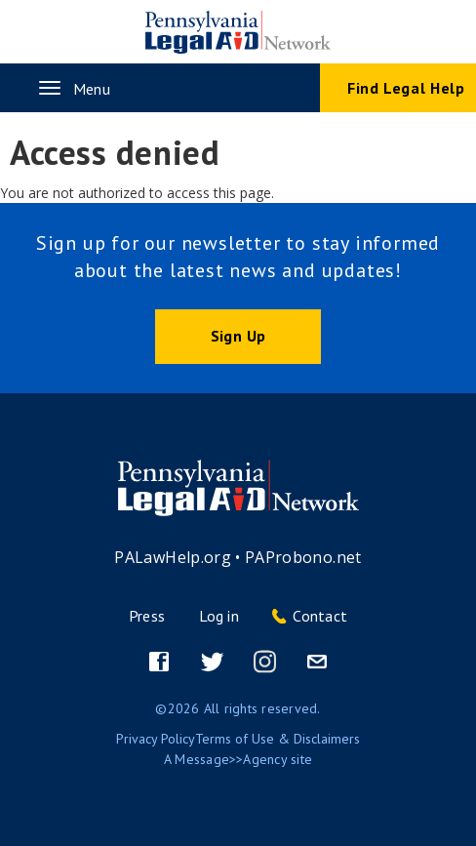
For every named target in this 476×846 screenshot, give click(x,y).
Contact (320, 615)
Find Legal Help (406, 88)
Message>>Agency (231, 759)
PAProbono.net (303, 557)
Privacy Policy (155, 738)
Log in (219, 615)
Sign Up (238, 335)
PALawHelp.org (172, 557)
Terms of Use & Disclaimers (277, 738)
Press (147, 615)
